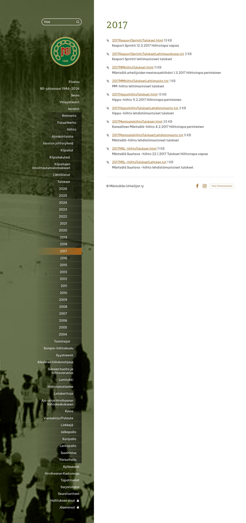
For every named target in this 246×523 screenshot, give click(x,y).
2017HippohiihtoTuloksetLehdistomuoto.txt (145, 108)
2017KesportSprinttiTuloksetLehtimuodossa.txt (148, 54)
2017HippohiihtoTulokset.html (135, 94)
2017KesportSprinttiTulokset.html (137, 40)
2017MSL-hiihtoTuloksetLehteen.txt (139, 162)
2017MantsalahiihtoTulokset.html (137, 122)
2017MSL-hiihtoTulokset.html (134, 149)
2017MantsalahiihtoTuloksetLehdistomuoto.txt (147, 135)
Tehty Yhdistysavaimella (221, 186)
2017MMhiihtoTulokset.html (132, 67)
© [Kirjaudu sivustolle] (108, 186)
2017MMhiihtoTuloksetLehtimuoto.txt (140, 81)
